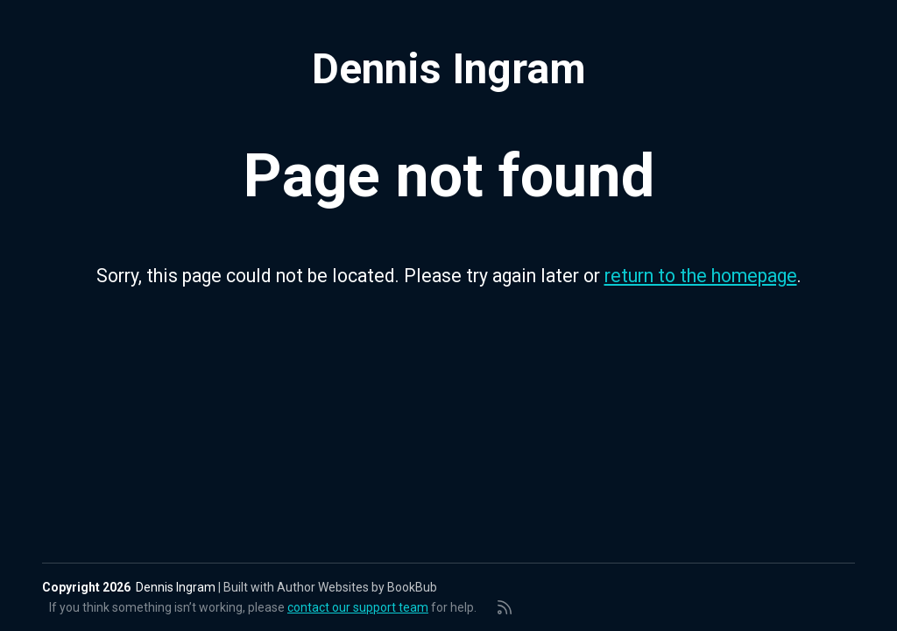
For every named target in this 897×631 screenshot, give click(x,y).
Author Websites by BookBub (357, 587)
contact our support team (357, 607)
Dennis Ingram (449, 69)
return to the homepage (700, 276)
